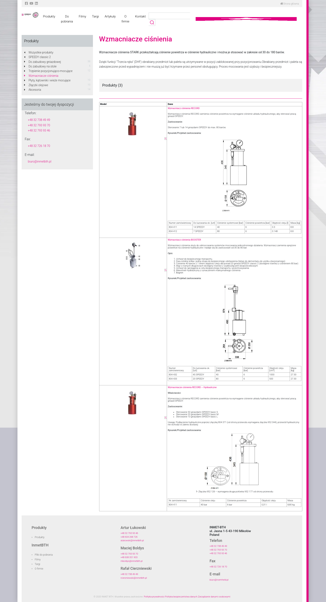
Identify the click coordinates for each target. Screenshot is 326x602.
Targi (95, 16)
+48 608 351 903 (129, 557)
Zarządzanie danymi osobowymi (214, 596)
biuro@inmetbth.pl (39, 161)
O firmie (125, 19)
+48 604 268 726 (129, 537)
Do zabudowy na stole (40, 66)
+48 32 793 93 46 (39, 130)
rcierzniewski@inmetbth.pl (134, 578)
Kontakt (140, 16)
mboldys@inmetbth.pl (132, 561)
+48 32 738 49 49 (39, 120)
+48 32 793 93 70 (39, 125)
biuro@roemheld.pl (219, 579)
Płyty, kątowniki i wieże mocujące (47, 80)
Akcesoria (32, 89)
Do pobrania (67, 19)
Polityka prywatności (154, 596)
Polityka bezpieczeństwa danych (181, 596)
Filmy (82, 16)
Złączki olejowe (36, 85)
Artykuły (110, 16)
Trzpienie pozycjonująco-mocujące (48, 71)
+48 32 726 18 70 (39, 146)
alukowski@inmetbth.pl (132, 540)
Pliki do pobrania (44, 554)
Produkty (49, 16)
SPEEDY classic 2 (37, 57)
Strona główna (289, 3)
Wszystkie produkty (38, 52)
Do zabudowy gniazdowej (42, 61)
